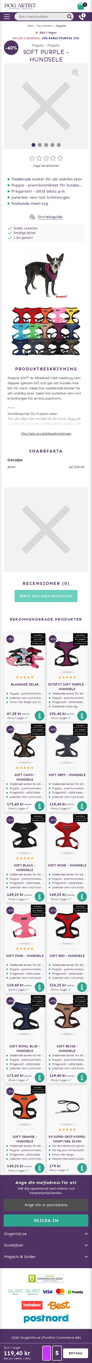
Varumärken (45, 25)
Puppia (61, 25)
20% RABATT (51, 38)
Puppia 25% (70, 38)
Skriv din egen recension (46, 596)
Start (30, 25)
